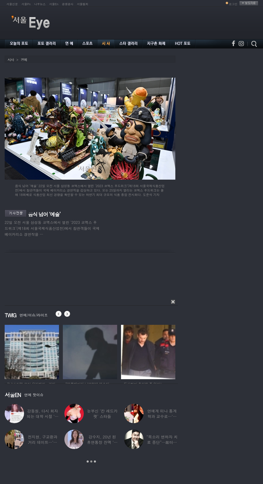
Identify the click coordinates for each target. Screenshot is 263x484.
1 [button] (88, 461)
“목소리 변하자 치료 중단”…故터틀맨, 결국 (161, 442)
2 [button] (91, 461)
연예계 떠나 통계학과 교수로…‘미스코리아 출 (162, 416)
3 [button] (95, 461)
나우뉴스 (40, 4)
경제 (24, 59)
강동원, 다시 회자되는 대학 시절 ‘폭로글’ (42, 416)
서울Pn (26, 4)
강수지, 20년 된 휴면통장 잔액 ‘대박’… (102, 442)
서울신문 (12, 4)
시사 (10, 59)
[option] (43, 351)
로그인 (233, 4)
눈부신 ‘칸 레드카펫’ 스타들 (102, 413)
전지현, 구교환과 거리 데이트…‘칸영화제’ (42, 442)
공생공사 (67, 4)
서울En (53, 4)
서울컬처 (82, 4)
